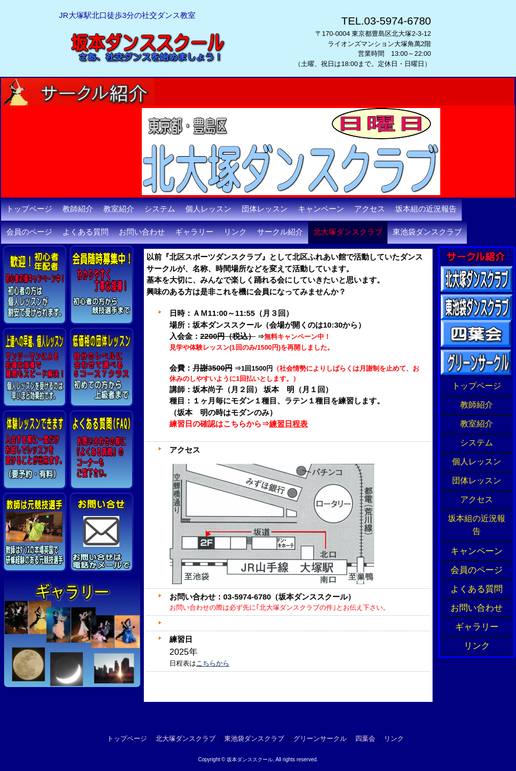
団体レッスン (265, 209)
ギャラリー (194, 232)
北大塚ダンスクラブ (347, 232)
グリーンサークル (320, 738)
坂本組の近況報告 (426, 209)
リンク (235, 232)
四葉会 (365, 738)
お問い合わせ (142, 232)
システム (159, 209)
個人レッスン (208, 209)
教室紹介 (118, 209)
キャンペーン (321, 209)
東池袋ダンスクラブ (427, 232)
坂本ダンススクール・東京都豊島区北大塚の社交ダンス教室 (166, 81)
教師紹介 (77, 209)
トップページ (29, 209)
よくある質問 (85, 232)
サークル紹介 (280, 232)
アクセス (369, 209)
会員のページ (29, 232)
